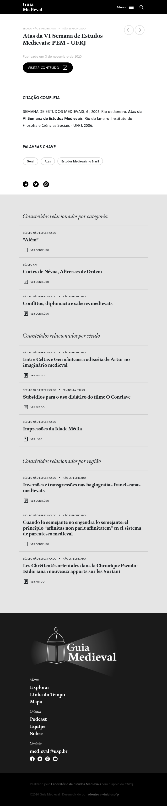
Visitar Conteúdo (48, 68)
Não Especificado (74, 28)
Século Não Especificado (39, 28)
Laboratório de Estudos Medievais (76, 784)
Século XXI (30, 264)
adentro (93, 794)
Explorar (39, 687)
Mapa (36, 702)
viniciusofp (110, 794)
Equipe (37, 726)
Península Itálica (74, 390)
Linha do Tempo (47, 695)
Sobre (36, 734)
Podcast (38, 719)
